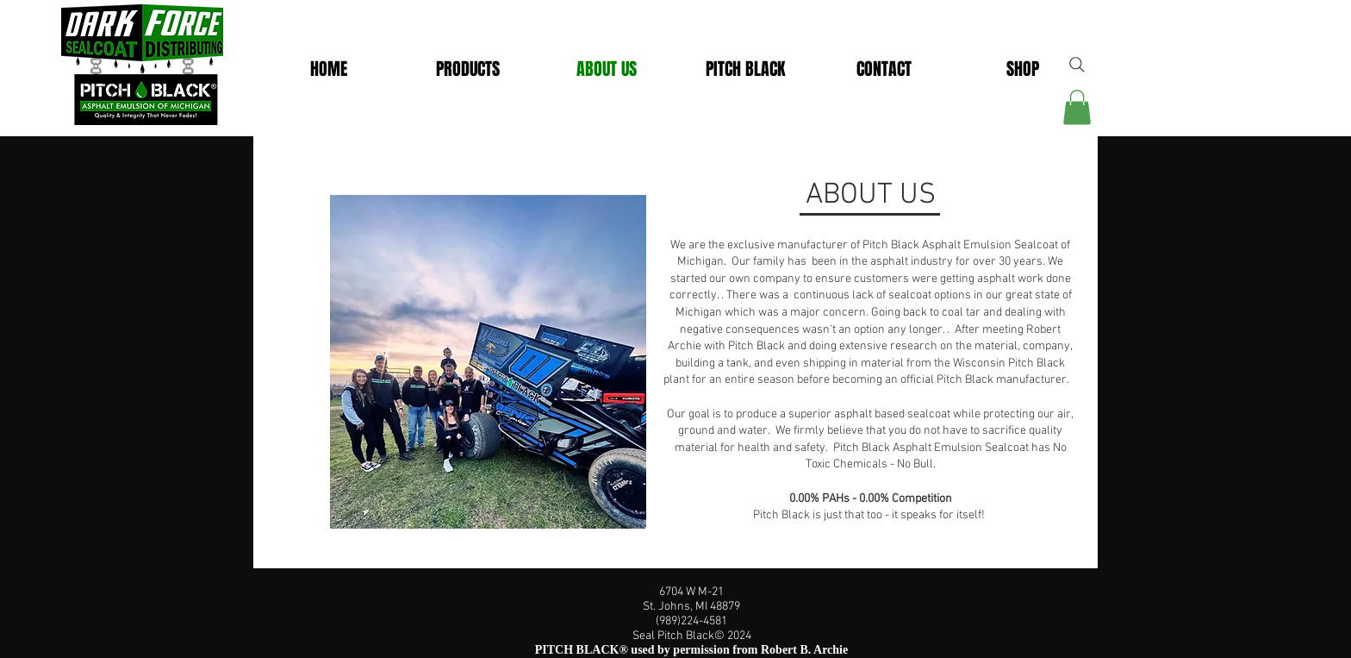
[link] (1077, 107)
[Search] (1077, 65)
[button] (745, 69)
